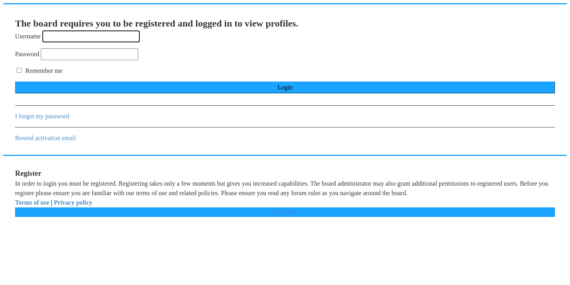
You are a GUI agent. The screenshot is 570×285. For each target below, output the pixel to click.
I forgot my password (42, 116)
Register (284, 212)
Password (27, 54)
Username (28, 36)
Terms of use (32, 202)
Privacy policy (73, 202)
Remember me (40, 70)
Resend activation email (45, 138)
